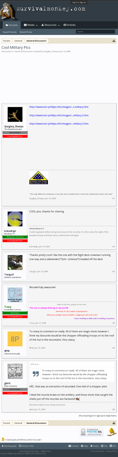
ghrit (31, 409)
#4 (113, 323)
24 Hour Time (26, 446)
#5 (113, 348)
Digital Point (46, 451)
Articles (71, 25)
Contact (74, 446)
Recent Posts (26, 32)
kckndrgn (10, 230)
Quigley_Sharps (51, 51)
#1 (113, 198)
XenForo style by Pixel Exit (58, 453)
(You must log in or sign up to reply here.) (97, 415)
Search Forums (10, 32)
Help (84, 446)
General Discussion (24, 51)
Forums (13, 25)
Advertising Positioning (28, 451)
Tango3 (9, 274)
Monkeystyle (9, 446)
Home (94, 446)
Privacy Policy (111, 451)
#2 (113, 246)
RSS (113, 446)
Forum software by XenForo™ (23, 453)
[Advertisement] (59, 75)
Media (30, 25)
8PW (7, 350)
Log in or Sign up (79, 2)
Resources (51, 25)
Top (104, 446)
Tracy (31, 323)
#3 (113, 271)
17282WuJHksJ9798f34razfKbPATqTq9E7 (23, 439)
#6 (113, 409)
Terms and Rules (97, 451)
